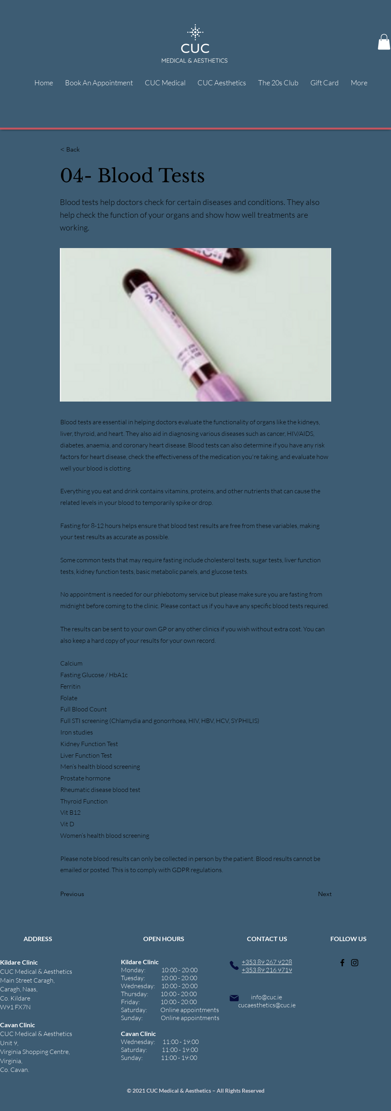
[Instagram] (354, 962)
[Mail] (234, 998)
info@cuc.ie (266, 997)
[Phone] (234, 965)
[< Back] (86, 150)
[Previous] (86, 894)
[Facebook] (342, 962)
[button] (384, 41)
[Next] (312, 894)
